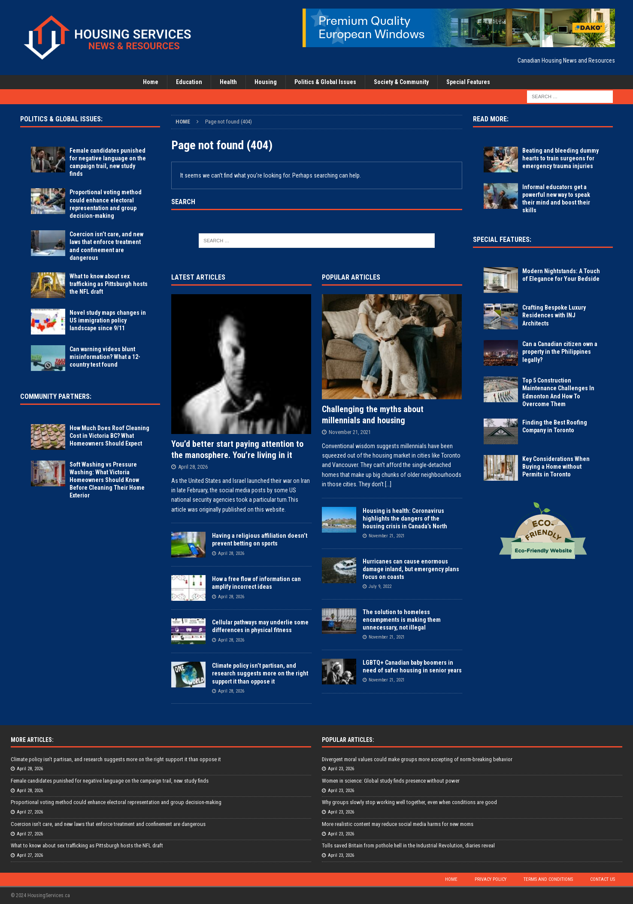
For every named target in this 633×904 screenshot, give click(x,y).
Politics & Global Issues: (61, 119)
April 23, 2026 (341, 768)
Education (189, 81)
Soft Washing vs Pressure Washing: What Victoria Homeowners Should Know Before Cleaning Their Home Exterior (107, 480)
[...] (388, 484)
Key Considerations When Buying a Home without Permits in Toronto (556, 466)
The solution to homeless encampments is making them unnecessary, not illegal (402, 620)
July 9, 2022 (380, 586)
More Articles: (32, 739)
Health (228, 81)
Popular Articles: (348, 739)
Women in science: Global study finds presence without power (391, 780)
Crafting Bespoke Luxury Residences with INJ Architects (554, 315)
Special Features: (502, 239)
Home (150, 81)
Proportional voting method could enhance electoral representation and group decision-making (116, 802)
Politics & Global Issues (325, 81)
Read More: (491, 119)
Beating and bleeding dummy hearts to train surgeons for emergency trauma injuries (560, 158)
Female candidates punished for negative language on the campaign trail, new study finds (110, 780)
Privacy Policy (490, 879)
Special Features (468, 81)
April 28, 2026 (193, 467)
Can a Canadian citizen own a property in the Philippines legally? (559, 352)
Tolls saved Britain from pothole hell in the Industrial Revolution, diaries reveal (408, 845)
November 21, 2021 (350, 432)
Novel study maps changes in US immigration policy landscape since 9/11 (108, 320)
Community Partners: (55, 396)
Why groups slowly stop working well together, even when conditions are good (409, 802)
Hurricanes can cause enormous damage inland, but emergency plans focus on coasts (411, 569)
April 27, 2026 (30, 812)
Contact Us (602, 879)
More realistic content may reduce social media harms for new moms (397, 824)
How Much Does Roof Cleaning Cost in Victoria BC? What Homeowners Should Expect (109, 436)
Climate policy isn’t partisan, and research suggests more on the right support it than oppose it (260, 673)
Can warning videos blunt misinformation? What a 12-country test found (105, 357)
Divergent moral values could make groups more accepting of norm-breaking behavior (417, 759)
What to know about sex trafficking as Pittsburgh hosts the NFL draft (109, 284)
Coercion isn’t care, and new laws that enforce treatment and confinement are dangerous (108, 824)
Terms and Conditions (548, 879)
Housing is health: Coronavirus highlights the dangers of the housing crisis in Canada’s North (405, 518)
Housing (265, 81)
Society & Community (401, 81)
